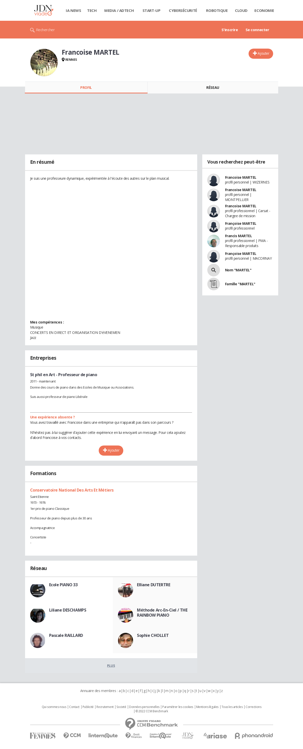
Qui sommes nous (54, 707)
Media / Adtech (119, 10)
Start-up (151, 10)
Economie (264, 10)
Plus (111, 665)
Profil (86, 87)
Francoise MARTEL (240, 177)
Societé (121, 707)
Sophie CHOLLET (153, 635)
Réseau (212, 87)
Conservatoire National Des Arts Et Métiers (72, 490)
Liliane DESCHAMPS (67, 610)
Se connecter (257, 29)
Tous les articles (232, 707)
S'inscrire (229, 29)
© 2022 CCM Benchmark (151, 711)
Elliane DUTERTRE (153, 585)
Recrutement (104, 707)
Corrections (253, 707)
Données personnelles (144, 707)
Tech (91, 10)
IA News (73, 10)
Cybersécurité (183, 10)
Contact (74, 707)
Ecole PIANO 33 (63, 585)
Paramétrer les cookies (177, 707)
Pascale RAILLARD (66, 635)
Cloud (241, 10)
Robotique (217, 10)
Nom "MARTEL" (238, 270)
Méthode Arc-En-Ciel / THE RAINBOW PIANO (162, 612)
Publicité (88, 707)
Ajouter (263, 53)
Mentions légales (207, 707)
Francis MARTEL (238, 235)
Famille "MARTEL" (240, 283)
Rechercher (45, 29)
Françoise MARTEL (240, 223)
